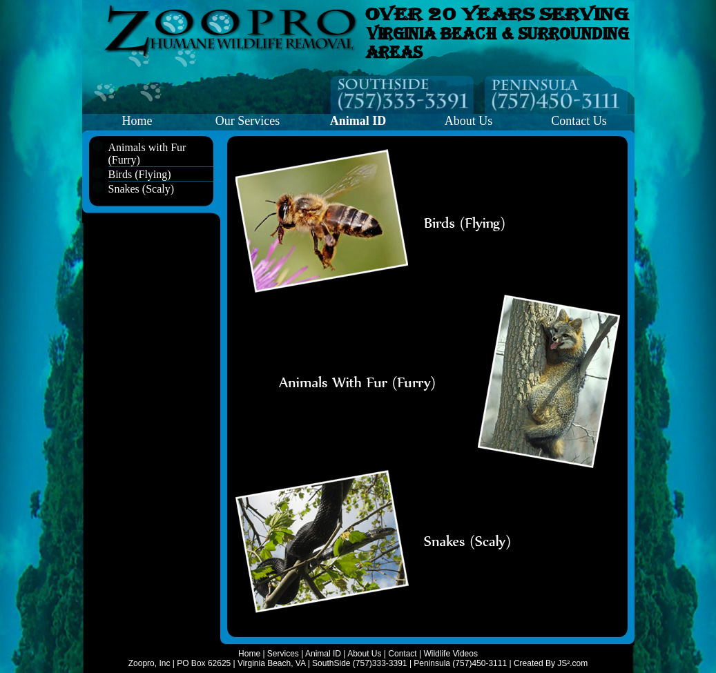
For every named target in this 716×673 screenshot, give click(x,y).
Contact (402, 654)
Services (283, 654)
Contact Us (579, 121)
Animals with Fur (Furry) (147, 154)
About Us (469, 121)
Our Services (247, 121)
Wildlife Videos (450, 654)
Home (137, 121)
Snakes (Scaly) (141, 189)
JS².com (572, 663)
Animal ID (323, 654)
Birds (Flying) (139, 174)
